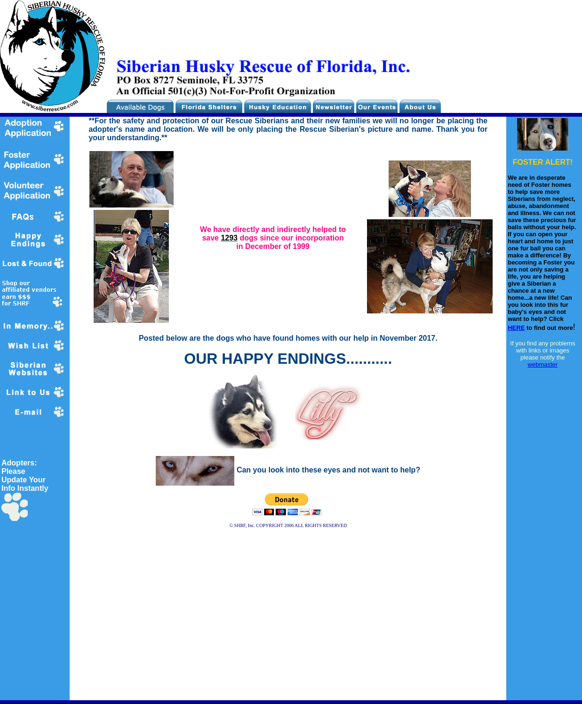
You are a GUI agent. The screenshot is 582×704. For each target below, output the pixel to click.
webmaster (543, 364)
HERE (516, 327)
